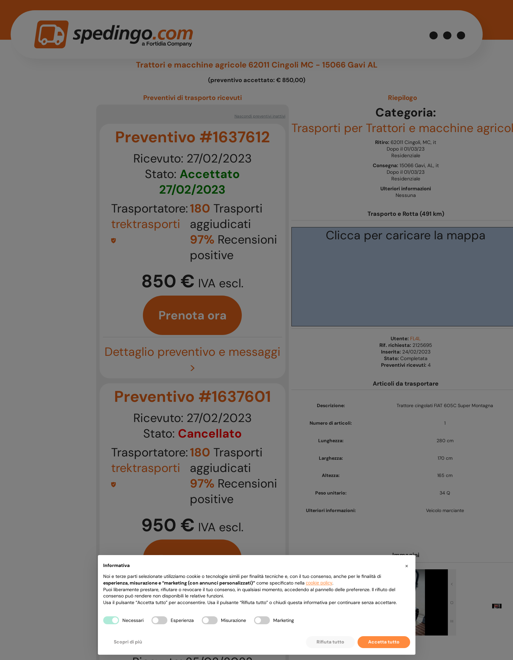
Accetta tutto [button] (384, 642)
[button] (407, 565)
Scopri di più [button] (128, 642)
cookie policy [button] (319, 583)
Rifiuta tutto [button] (330, 642)
